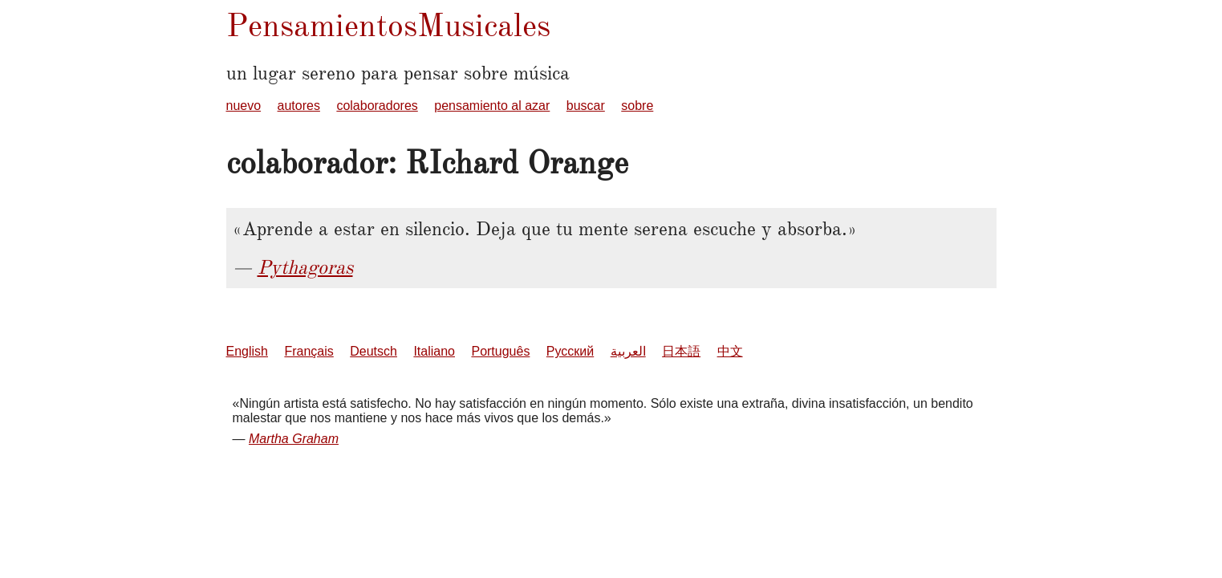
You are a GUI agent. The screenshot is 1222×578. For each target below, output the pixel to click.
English (247, 351)
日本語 (681, 351)
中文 (730, 351)
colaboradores (376, 105)
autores (299, 105)
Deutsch (373, 351)
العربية (628, 351)
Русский (570, 351)
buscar (585, 105)
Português (500, 351)
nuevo (244, 105)
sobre (637, 105)
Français (308, 351)
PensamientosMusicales (388, 25)
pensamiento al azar (492, 105)
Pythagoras (305, 267)
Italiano (434, 351)
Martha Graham (294, 439)
